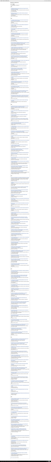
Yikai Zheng (19, 260)
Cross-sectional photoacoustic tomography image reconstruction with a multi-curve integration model (20, 412)
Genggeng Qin (20, 382)
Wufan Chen (22, 204)
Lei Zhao (26, 333)
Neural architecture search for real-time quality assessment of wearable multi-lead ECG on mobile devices (19, 310)
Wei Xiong (17, 48)
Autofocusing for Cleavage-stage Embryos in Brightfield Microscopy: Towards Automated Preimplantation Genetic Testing (20, 233)
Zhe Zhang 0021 (16, 281)
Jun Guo (26, 73)
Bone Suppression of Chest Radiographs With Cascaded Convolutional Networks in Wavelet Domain (20, 436)
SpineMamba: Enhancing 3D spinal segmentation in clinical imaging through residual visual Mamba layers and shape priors (19, 81)
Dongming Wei (15, 377)
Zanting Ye (12, 69)
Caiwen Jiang (24, 377)
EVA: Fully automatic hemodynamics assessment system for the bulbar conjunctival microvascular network (19, 319)
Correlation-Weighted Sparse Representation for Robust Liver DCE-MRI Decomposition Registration (19, 453)
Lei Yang (23, 14)
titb (11, 36)
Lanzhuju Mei (16, 316)
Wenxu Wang (16, 101)
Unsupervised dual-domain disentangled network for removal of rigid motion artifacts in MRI (19, 226)
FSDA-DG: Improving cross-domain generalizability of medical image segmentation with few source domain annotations (18, 68)
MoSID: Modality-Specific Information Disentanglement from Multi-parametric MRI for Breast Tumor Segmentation (20, 242)
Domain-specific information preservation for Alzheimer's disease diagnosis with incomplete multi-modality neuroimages (20, 60)
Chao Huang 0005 (20, 425)
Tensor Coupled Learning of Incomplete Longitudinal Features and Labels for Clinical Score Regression (19, 52)
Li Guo (11, 281)
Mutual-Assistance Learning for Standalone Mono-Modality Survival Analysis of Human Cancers (20, 203)
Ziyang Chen (19, 119)
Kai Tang (14, 132)
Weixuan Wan (27, 178)
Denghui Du (20, 209)
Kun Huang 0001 (19, 357)
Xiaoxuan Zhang (18, 132)
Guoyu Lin (12, 191)
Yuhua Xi (12, 382)
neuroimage (12, 173)
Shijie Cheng (12, 112)
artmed (12, 164)
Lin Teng (14, 316)
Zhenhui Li (24, 107)
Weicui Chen (24, 167)
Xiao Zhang (18, 430)
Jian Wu (19, 294)
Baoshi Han (14, 163)
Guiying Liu (14, 53)
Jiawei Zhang (14, 49)
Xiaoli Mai (16, 178)
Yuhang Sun (12, 377)
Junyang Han (18, 178)
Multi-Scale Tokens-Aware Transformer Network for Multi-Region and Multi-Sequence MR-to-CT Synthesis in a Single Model (19, 166)
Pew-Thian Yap (22, 21)
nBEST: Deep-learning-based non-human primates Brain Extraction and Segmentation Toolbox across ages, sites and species (19, 171)
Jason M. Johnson (24, 425)
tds (11, 391)
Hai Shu (17, 167)
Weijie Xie (17, 382)
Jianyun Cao (14, 48)
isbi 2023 (12, 185)
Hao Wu (17, 112)
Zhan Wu (15, 39)
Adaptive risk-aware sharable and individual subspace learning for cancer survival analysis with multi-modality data (19, 247)
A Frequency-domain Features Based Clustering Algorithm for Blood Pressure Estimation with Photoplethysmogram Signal (19, 122)
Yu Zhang (22, 101)
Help (7, 461)
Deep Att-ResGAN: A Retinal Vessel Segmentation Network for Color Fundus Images (19, 389)
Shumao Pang (17, 329)
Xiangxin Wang (12, 39)
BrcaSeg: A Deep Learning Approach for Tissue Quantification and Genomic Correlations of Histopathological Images (19, 355)
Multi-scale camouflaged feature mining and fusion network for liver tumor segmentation (19, 64)
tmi (11, 109)
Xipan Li (21, 294)
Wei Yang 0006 (18, 74)
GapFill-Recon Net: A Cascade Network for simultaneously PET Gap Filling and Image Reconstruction (20, 347)
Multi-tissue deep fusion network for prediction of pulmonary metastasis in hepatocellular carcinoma (19, 13)
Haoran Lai (22, 187)
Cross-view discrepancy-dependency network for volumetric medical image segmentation (19, 100)
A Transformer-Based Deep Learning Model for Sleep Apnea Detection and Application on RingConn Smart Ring (19, 145)
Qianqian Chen (12, 107)
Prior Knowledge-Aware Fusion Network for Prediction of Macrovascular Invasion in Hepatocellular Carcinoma (20, 285)
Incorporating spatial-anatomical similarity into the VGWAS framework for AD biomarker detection (19, 440)
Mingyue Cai (26, 14)
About (1, 461)
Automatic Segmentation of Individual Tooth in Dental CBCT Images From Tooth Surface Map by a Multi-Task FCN (20, 399)
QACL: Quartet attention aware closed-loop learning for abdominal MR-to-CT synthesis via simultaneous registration (19, 259)
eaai (11, 31)
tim (11, 45)
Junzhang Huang (13, 119)
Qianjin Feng (12, 22)
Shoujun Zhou (12, 83)
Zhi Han (28, 356)
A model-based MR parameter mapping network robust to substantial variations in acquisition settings (20, 126)
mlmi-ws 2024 (12, 215)
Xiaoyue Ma (25, 48)
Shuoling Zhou (12, 14)
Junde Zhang (18, 449)
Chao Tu (16, 256)
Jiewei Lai (20, 73)
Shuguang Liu (20, 14)
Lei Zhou (21, 107)
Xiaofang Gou (15, 437)
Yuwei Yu (18, 340)
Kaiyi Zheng (12, 87)
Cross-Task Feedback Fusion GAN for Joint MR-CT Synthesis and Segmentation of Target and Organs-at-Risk (20, 237)
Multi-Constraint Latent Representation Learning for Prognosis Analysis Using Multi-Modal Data (20, 208)
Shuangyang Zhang (16, 294)
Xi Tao (14, 408)
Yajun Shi (28, 73)
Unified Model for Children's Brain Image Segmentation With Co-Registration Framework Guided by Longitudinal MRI (19, 33)
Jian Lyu (14, 281)
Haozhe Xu (14, 150)
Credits (5, 461)
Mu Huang (15, 87)
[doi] (16, 11)
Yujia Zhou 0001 (13, 252)
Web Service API (10, 461)
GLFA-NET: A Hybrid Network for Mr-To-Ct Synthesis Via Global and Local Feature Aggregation (20, 182)
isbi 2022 (12, 291)
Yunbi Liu (17, 311)
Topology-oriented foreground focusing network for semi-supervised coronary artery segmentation (20, 38)
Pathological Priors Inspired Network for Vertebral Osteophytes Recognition (19, 118)
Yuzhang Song (19, 311)
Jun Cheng (19, 356)
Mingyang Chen (26, 311)
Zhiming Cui (22, 243)
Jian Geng (27, 191)
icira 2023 (12, 235)
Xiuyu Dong (18, 256)
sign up (13, 457)
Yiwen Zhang (20, 183)
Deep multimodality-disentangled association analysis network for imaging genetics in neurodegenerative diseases (19, 222)
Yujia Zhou (18, 39)
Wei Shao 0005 (22, 356)
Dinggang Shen (12, 35)
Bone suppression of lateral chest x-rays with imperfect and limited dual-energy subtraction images (20, 198)
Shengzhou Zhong (13, 101)
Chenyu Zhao (15, 73)
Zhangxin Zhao (16, 204)
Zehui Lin (15, 209)
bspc (11, 313)
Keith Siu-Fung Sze (21, 112)
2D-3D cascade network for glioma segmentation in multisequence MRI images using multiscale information (20, 271)
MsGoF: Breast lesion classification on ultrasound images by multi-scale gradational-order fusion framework (19, 255)
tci (11, 11)
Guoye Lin (12, 21)
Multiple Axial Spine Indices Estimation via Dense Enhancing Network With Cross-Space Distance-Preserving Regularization (19, 407)
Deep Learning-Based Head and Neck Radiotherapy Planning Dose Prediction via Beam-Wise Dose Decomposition (20, 315)
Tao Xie (19, 49)
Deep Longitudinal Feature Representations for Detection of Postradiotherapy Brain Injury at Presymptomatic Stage (19, 419)
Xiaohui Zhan (14, 356)
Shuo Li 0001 (23, 408)
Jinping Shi (19, 281)
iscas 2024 (12, 147)
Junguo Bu (17, 49)
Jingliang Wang (23, 73)
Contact (3, 461)
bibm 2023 (12, 180)
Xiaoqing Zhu (12, 74)
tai (11, 240)
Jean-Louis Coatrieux (25, 39)
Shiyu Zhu (21, 178)
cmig (11, 84)
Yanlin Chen (15, 430)
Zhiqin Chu (17, 150)
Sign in (11, 457)
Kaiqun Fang (17, 146)
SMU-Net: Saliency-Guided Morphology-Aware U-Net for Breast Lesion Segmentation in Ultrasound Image (19, 298)
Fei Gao (24, 243)
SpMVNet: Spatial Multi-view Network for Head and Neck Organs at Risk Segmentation (19, 195)
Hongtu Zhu (23, 426)
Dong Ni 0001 (25, 356)
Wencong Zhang (23, 57)
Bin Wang (12, 316)
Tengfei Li (15, 425)
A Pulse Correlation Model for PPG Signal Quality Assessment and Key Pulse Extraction (19, 111)
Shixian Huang (22, 373)
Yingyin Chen (12, 437)
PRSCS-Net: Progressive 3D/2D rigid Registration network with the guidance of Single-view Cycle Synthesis (20, 153)
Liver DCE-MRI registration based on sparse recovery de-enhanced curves (19, 416)
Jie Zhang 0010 (12, 357)
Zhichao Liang (12, 294)
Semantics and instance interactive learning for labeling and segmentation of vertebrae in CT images (19, 25)
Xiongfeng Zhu (16, 119)
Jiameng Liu (27, 377)
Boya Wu (12, 48)
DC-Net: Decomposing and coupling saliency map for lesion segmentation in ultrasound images (19, 29)
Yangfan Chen (17, 21)
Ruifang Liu (15, 112)
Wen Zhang (18, 73)
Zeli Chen (15, 167)
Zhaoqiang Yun (26, 21)
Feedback (16, 461)
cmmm (12, 451)
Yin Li (21, 167)
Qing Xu (20, 21)
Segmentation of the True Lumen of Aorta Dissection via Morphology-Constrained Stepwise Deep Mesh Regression (19, 328)
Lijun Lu (22, 69)
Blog (12, 461)
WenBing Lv (17, 69)
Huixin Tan (12, 311)
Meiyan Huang (13, 15)
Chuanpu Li (14, 183)
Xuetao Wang (15, 239)
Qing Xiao (12, 53)
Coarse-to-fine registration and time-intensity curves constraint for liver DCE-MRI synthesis (20, 136)
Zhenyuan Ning (24, 53)
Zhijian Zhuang (24, 294)
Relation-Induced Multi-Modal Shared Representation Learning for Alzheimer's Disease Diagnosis (19, 360)
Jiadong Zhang (16, 107)
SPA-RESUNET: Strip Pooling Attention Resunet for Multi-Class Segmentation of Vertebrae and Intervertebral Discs (20, 288)
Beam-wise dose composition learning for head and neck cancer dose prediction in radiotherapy (20, 140)
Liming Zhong (12, 88)
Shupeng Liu (21, 430)
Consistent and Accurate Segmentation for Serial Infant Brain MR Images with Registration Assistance (19, 212)
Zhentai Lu (21, 454)
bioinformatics (12, 443)
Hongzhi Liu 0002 (13, 178)
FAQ (14, 461)
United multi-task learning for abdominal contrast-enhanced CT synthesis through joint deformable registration (19, 264)
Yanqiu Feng (14, 128)
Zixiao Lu (12, 132)
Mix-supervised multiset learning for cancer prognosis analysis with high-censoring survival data (19, 115)
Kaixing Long (18, 191)
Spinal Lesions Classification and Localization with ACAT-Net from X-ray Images (20, 177)
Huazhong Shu (20, 39)
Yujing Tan (26, 449)
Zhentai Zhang (15, 191)
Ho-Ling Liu (14, 426)
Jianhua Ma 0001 (20, 87)
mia (11, 50)
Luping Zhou (19, 243)
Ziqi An (21, 132)
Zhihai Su (19, 408)
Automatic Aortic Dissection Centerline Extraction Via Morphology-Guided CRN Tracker (20, 385)
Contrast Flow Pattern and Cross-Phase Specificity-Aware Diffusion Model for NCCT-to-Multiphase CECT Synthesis (19, 86)
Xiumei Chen (17, 57)
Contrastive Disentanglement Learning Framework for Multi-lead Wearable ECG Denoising (20, 77)
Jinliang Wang (20, 78)
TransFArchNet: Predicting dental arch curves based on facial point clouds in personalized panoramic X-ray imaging (19, 20)
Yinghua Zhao (12, 133)
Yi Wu (16, 132)
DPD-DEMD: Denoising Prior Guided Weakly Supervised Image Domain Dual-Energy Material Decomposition (19, 8)
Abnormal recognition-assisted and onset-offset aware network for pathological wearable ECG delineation (20, 161)
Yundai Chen (19, 163)
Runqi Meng (19, 107)
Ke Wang (15, 69)
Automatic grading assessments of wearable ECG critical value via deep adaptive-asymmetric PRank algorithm (19, 72)
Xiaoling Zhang (18, 219)
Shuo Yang (15, 21)
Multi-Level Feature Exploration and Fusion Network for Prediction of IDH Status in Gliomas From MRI (20, 157)
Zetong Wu (12, 146)
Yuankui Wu (26, 167)
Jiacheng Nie (24, 178)
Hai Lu (21, 408)
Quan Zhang (12, 449)
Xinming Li (17, 87)
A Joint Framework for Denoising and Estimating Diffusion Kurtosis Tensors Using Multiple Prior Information (19, 280)
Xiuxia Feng (18, 437)
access (12, 401)
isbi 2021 (12, 394)
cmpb (11, 257)
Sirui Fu (15, 14)
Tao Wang (15, 57)
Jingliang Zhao (12, 329)
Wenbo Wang (17, 14)
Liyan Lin (12, 408)
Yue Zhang (20, 57)
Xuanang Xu (22, 316)
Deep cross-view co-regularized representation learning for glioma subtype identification (19, 364)
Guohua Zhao (22, 48)
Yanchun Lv (20, 48)
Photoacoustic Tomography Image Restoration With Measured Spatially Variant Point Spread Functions (20, 372)
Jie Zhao (15, 329)
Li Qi (11, 97)
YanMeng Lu (24, 191)
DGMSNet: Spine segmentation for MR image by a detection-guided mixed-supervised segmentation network (19, 306)
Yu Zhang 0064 (20, 53)
